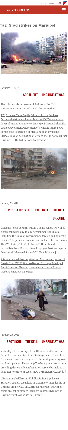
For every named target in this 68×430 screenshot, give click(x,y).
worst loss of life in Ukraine (26, 395)
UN (12, 140)
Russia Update (18, 210)
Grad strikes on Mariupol (29, 119)
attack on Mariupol (40, 259)
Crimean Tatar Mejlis (18, 115)
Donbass (53, 115)
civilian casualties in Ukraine (28, 382)
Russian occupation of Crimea (26, 135)
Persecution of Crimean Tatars (39, 127)
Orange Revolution (11, 127)
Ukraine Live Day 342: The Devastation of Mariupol (29, 327)
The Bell (58, 210)
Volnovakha (39, 140)
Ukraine (5, 140)
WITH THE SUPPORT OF (49, 3)
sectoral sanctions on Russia (45, 267)
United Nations (23, 140)
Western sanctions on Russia (17, 271)
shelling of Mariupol (55, 135)
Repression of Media (26, 131)
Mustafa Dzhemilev (55, 123)
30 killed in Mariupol (41, 378)
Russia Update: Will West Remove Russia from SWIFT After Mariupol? (32, 195)
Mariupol (38, 123)
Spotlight (30, 95)
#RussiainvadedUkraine (14, 259)
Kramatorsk (25, 123)
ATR (3, 115)
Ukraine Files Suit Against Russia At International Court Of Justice (34, 80)
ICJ (46, 119)
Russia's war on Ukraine (14, 267)
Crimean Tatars (39, 115)
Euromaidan (8, 119)
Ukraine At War (53, 95)
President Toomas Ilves (41, 390)
